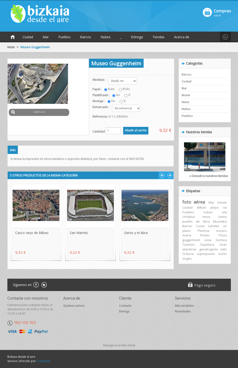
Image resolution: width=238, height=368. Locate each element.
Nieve (185, 102)
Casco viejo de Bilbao (32, 232)
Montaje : (99, 101)
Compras (222, 10)
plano (186, 231)
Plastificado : (101, 95)
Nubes (106, 37)
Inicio (11, 47)
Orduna (188, 254)
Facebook (36, 285)
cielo (223, 249)
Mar (46, 37)
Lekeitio (213, 226)
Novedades (183, 311)
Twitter (44, 285)
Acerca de (181, 37)
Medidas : (99, 80)
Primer (205, 235)
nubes (208, 212)
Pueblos (64, 37)
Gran (223, 244)
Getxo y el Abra (136, 232)
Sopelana (207, 244)
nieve (206, 217)
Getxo (222, 217)
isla (224, 212)
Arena (186, 235)
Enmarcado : (101, 107)
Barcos (85, 37)
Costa (200, 226)
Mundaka (220, 221)
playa (214, 207)
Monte (186, 95)
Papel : (97, 89)
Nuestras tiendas (199, 132)
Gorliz (222, 254)
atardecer (189, 249)
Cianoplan (43, 361)
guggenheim (191, 240)
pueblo (187, 221)
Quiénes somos (73, 306)
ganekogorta (208, 249)
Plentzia (203, 231)
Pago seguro (204, 285)
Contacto (125, 306)
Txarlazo (188, 244)
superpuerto (206, 254)
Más (12, 150)
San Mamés (79, 232)
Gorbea (221, 240)
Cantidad (98, 131)
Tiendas (158, 37)
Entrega (137, 37)
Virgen (187, 258)
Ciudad (28, 37)
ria (225, 207)
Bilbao (201, 207)
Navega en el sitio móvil (119, 345)
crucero (221, 231)
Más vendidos (184, 306)
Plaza (223, 235)
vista (207, 240)
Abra (206, 221)
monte (222, 202)
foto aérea (193, 202)
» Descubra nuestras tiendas (208, 176)
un (225, 226)
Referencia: (99, 117)
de (198, 221)
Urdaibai (188, 217)
